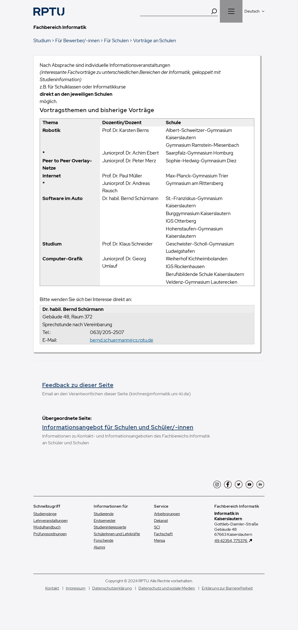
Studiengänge (45, 527)
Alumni (99, 560)
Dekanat (161, 534)
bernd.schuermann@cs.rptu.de (121, 340)
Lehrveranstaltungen (50, 534)
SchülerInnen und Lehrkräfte (117, 547)
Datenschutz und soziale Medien (166, 601)
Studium (42, 40)
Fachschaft (163, 547)
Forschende (103, 554)
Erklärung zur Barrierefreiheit (227, 601)
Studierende (104, 527)
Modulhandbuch (47, 540)
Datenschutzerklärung (112, 601)
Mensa (159, 554)
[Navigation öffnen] (231, 11)
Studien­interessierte (110, 540)
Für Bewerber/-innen (77, 40)
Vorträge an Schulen (154, 40)
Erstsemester (105, 534)
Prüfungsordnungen (50, 547)
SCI (157, 540)
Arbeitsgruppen (167, 527)
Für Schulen (116, 40)
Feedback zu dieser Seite (78, 385)
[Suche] (175, 11)
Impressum (75, 601)
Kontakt (52, 601)
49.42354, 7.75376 (231, 554)
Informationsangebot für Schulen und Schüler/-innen (96, 437)
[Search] (214, 11)
